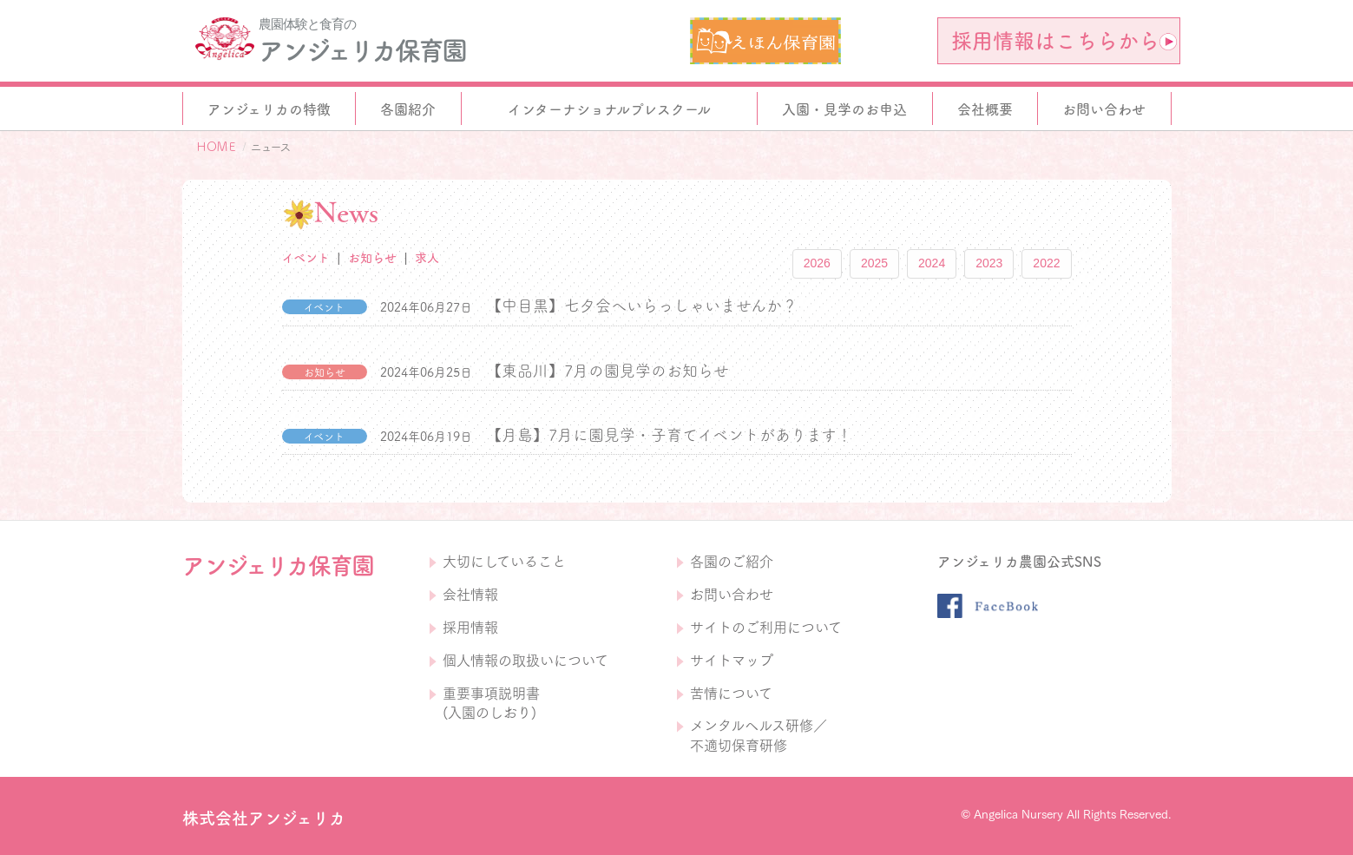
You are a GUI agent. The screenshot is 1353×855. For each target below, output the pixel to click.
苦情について (731, 693)
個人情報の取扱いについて (525, 661)
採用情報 (470, 628)
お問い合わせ (731, 595)
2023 (988, 263)
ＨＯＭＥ (216, 147)
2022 (1046, 263)
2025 (874, 263)
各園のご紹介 (731, 562)
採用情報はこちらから (1064, 40)
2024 (931, 263)
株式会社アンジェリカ (263, 818)
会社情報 (470, 595)
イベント (306, 258)
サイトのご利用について (766, 628)
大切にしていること (504, 562)
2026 (817, 263)
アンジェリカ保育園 (362, 50)
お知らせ (372, 258)
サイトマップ (731, 661)
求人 (427, 258)
